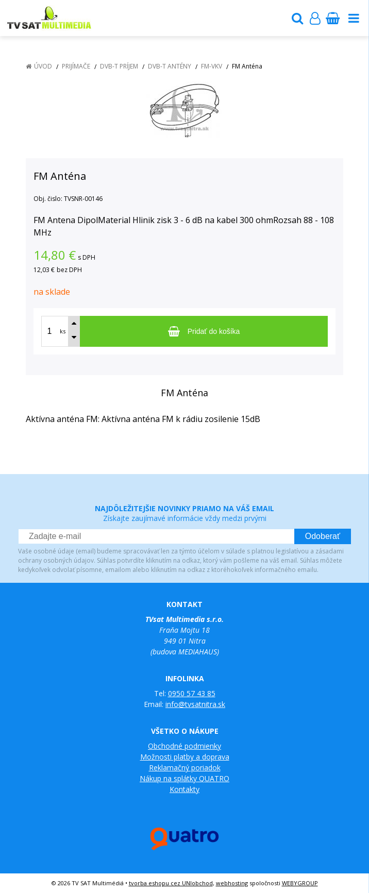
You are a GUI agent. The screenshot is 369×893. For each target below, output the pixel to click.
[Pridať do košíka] (204, 331)
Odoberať (322, 536)
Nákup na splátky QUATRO (184, 778)
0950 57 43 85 (191, 693)
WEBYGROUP (300, 883)
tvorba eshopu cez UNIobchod (171, 883)
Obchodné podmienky (184, 746)
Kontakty (184, 789)
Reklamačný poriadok (185, 767)
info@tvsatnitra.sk (195, 704)
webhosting (232, 883)
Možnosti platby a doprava (184, 757)
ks (62, 331)
